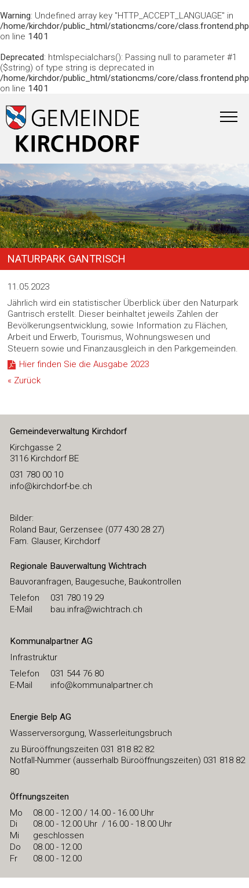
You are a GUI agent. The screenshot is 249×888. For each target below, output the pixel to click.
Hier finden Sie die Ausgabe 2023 (84, 364)
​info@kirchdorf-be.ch (51, 486)
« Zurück (24, 380)
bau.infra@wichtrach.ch (96, 609)
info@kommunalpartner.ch (101, 685)
